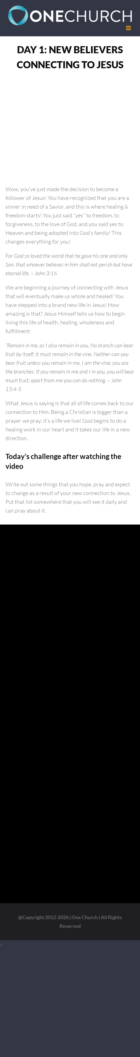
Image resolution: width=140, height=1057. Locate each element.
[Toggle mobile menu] (129, 28)
